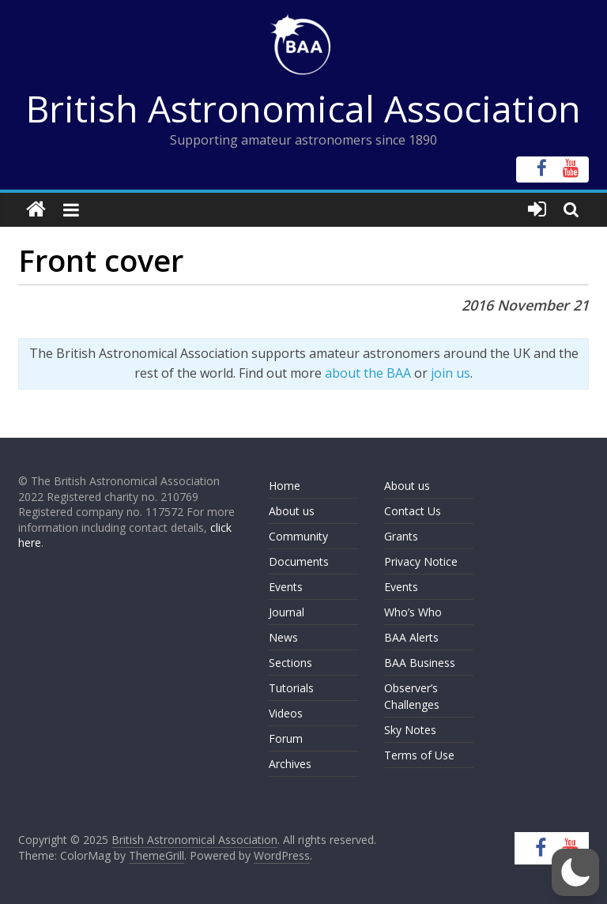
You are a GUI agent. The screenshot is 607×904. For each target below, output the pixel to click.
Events (286, 586)
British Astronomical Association (303, 108)
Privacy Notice (421, 561)
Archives (290, 763)
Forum (286, 738)
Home (284, 485)
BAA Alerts (411, 637)
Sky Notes (410, 729)
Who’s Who (413, 612)
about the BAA (368, 373)
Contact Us (412, 510)
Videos (286, 713)
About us (292, 510)
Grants (401, 536)
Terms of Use (419, 755)
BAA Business (419, 662)
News (283, 637)
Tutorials (291, 687)
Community (298, 536)
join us (450, 373)
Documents (299, 561)
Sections (290, 662)
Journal (286, 612)
